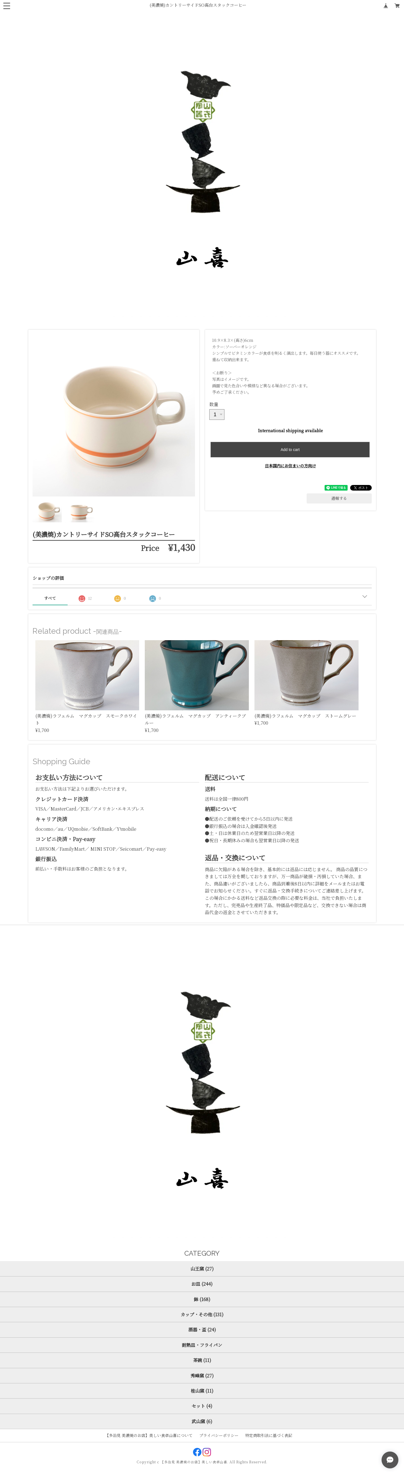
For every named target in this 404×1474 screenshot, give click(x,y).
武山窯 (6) (202, 1421)
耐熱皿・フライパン (202, 1345)
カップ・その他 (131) (202, 1314)
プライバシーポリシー (218, 1435)
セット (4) (202, 1406)
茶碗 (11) (202, 1360)
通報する (339, 498)
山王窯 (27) (202, 1268)
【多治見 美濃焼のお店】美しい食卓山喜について (148, 1435)
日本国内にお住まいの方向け (290, 465)
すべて (50, 598)
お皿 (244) (202, 1284)
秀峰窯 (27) (202, 1375)
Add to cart (290, 449)
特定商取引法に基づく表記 (268, 1435)
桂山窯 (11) (202, 1391)
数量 (213, 404)
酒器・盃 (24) (202, 1329)
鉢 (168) (202, 1299)
